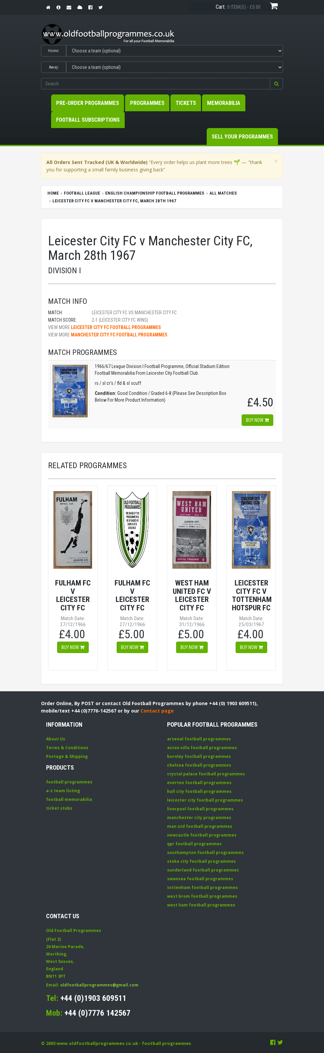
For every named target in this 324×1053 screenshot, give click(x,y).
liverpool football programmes (200, 809)
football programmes (69, 782)
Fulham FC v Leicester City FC (73, 595)
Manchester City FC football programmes (119, 334)
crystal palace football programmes (206, 774)
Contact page (157, 710)
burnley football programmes (199, 756)
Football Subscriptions (88, 119)
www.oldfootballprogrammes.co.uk (97, 1043)
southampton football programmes (205, 852)
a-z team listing (63, 791)
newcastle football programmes (202, 835)
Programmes (147, 102)
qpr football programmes (194, 844)
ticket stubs (59, 808)
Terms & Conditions (67, 748)
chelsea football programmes (199, 765)
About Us (55, 739)
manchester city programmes (199, 817)
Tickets (185, 102)
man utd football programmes (199, 826)
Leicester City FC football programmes (116, 327)
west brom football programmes (202, 896)
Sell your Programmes (242, 136)
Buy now (257, 420)
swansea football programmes (200, 879)
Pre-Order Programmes (87, 102)
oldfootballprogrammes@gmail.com (99, 985)
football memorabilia (69, 799)
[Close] (276, 161)
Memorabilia (223, 102)
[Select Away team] (174, 67)
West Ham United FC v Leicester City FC (192, 595)
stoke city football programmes (201, 861)
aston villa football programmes (202, 748)
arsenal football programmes (199, 739)
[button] (276, 83)
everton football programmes (199, 782)
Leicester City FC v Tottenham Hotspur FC (252, 595)
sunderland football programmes (203, 870)
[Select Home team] (174, 50)
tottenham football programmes (202, 887)
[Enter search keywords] (155, 83)
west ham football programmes (201, 905)
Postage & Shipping (67, 756)
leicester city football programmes (205, 800)
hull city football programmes (199, 791)
